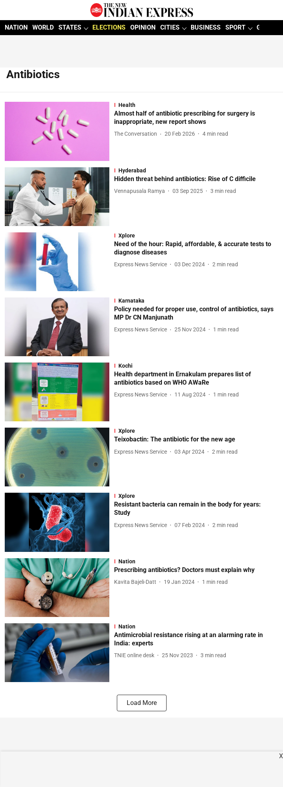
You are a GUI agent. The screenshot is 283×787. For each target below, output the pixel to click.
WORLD (43, 27)
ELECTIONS (109, 27)
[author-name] (137, 134)
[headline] (196, 118)
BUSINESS (206, 27)
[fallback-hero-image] (59, 131)
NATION (16, 27)
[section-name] (196, 105)
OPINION (143, 27)
